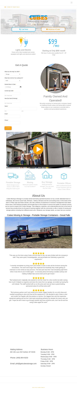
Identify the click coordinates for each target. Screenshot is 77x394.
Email (6, 113)
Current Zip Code (9, 90)
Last (22, 111)
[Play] (8, 166)
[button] (71, 3)
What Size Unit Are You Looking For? (14, 78)
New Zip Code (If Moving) (11, 98)
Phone (7, 120)
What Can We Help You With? (12, 71)
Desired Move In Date (10, 84)
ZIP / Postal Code (8, 95)
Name (6, 106)
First (5, 111)
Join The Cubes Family (38, 387)
